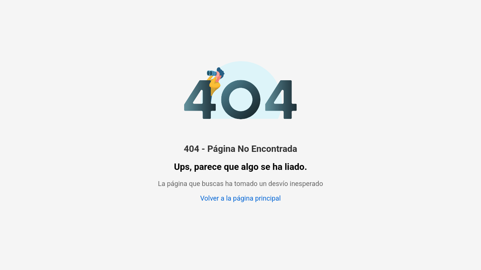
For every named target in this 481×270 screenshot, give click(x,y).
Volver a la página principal (240, 198)
